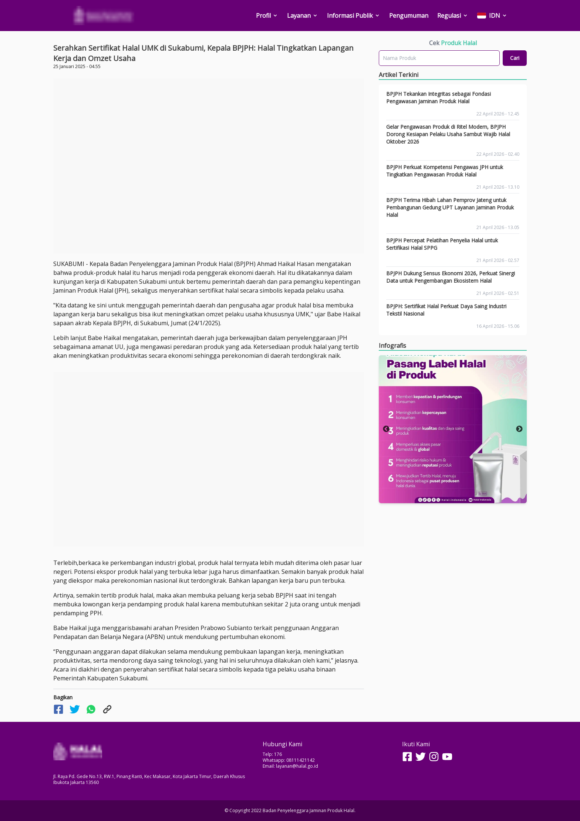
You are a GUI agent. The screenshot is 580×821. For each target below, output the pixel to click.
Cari (514, 57)
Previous (386, 429)
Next (519, 429)
